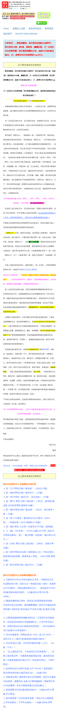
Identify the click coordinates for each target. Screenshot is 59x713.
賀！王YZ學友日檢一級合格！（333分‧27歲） (27, 488)
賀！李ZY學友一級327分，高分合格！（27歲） (27, 497)
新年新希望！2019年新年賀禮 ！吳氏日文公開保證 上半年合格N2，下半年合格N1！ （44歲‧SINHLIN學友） (28, 702)
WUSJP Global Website (26, 34)
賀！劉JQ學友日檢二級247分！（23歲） (24, 565)
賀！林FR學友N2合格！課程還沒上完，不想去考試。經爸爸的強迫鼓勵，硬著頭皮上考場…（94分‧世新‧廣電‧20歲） (29, 556)
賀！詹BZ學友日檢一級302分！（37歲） (24, 493)
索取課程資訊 (35, 28)
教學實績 (49, 28)
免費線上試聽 (18, 28)
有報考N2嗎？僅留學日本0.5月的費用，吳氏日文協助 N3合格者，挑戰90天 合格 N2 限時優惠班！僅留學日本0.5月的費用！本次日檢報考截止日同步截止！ (29, 681)
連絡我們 (7, 34)
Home (6, 28)
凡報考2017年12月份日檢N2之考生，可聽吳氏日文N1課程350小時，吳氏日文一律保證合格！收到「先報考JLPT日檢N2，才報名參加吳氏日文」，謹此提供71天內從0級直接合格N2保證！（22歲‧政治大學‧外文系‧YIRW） (29, 588)
